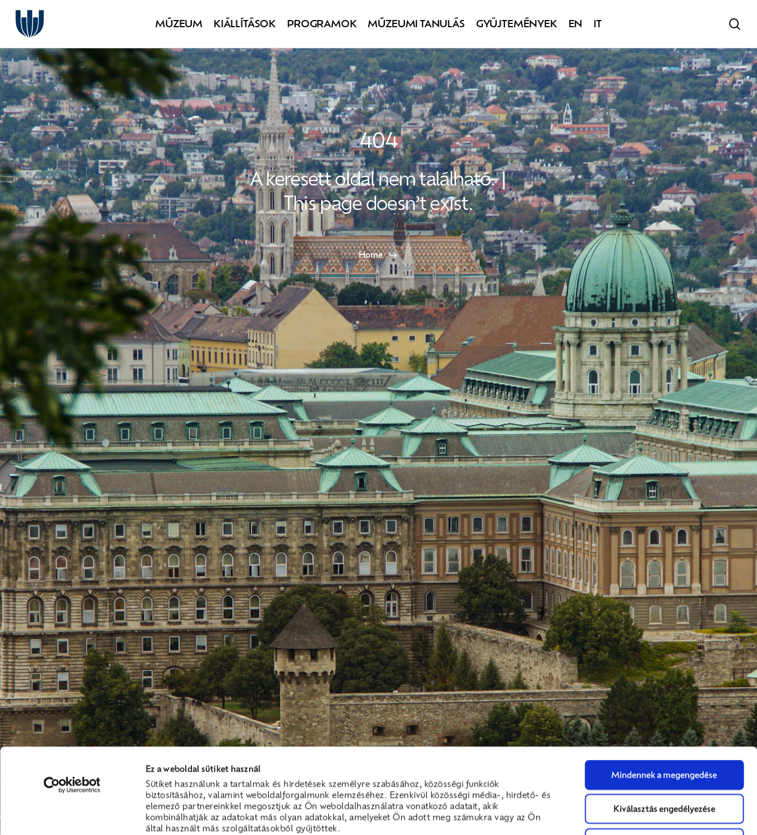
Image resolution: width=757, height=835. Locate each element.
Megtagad (664, 762)
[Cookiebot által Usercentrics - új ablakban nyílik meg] (72, 705)
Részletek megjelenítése (629, 812)
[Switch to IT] (597, 24)
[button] (378, 255)
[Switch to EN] (575, 24)
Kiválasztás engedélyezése (664, 728)
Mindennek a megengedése (664, 694)
